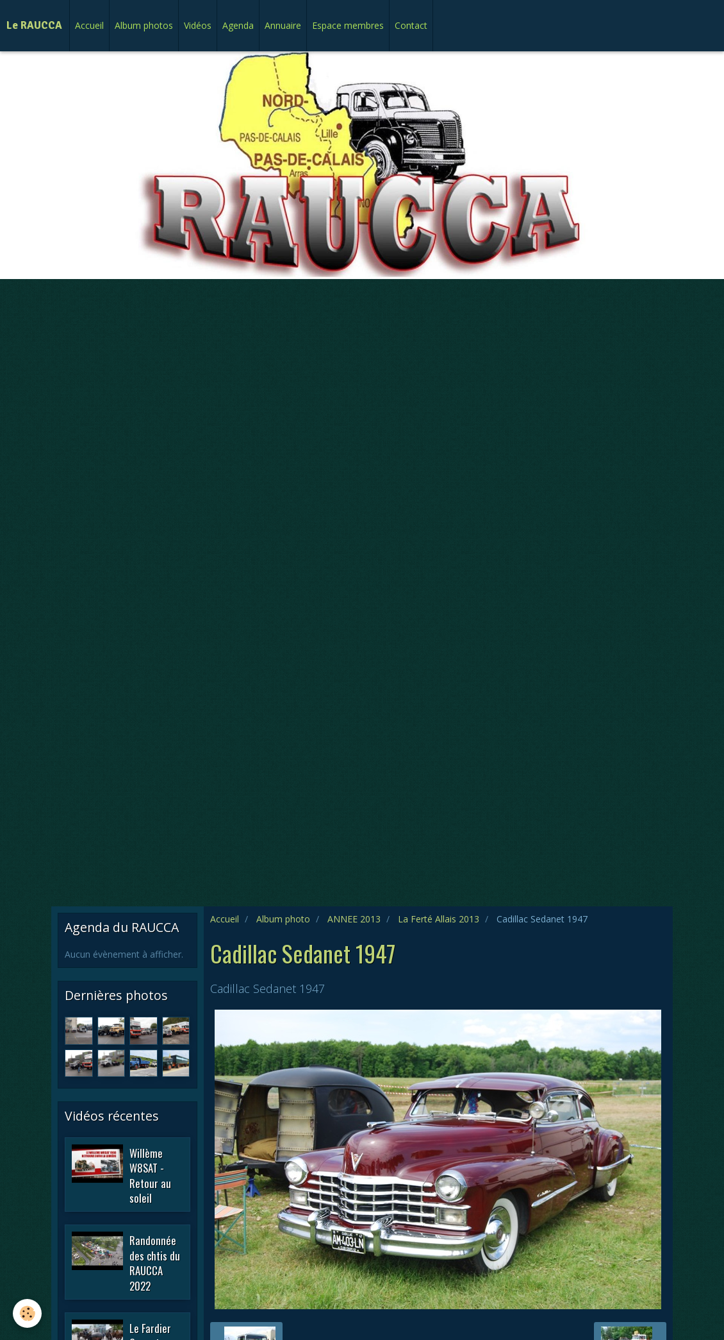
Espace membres (348, 25)
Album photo (283, 919)
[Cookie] (27, 1313)
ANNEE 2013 (354, 919)
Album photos (144, 25)
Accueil (89, 25)
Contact (411, 25)
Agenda (238, 25)
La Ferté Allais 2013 (438, 919)
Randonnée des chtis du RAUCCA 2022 (154, 1263)
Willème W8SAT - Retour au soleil (150, 1175)
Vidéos (197, 25)
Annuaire (283, 25)
